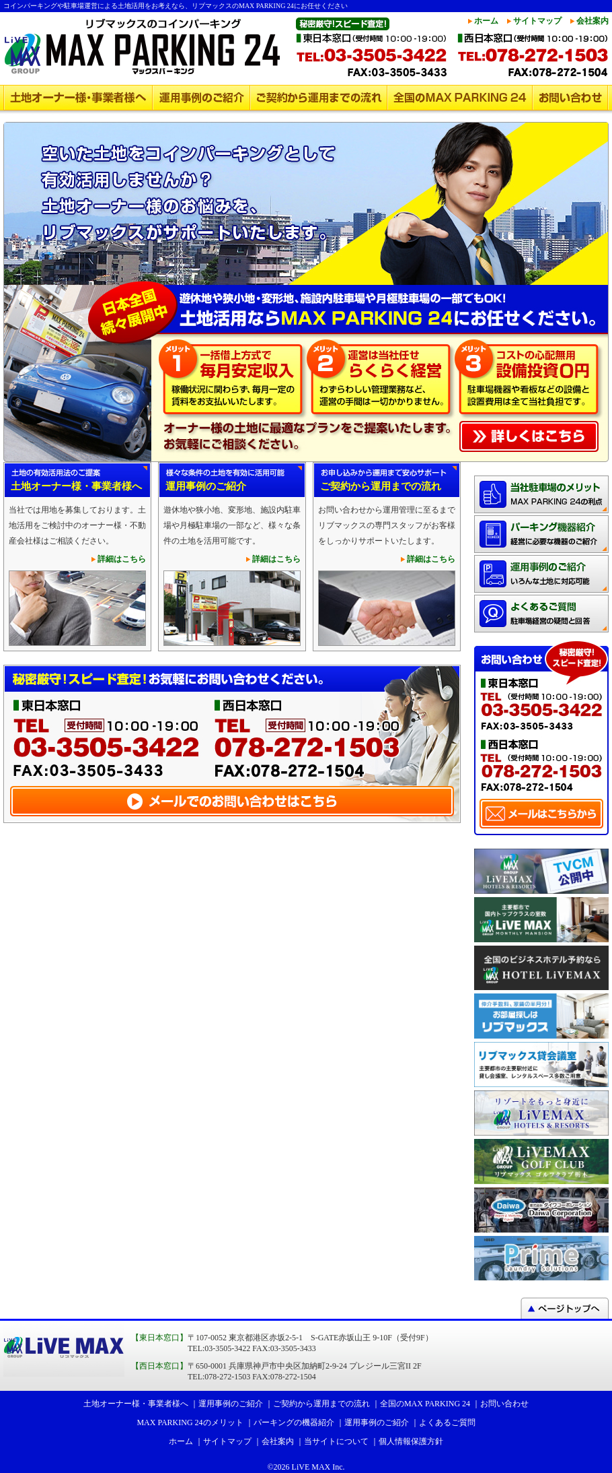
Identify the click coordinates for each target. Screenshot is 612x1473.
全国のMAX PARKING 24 (460, 97)
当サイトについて (336, 1441)
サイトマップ (537, 21)
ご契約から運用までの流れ (318, 97)
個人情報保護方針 (411, 1441)
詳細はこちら (122, 559)
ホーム (486, 21)
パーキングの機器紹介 (294, 1422)
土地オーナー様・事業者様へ (78, 97)
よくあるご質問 (447, 1422)
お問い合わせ (571, 97)
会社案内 (592, 21)
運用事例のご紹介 (201, 97)
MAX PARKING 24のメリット (190, 1422)
